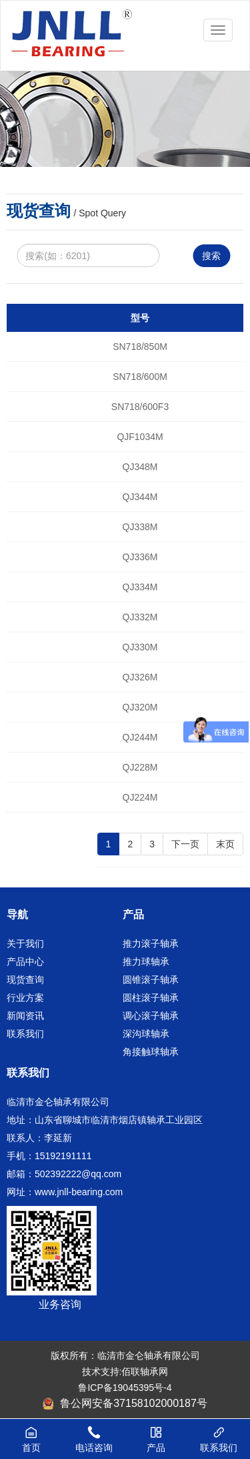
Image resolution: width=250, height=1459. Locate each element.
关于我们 (25, 943)
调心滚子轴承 (151, 1015)
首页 (31, 1432)
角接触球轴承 (151, 1051)
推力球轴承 (146, 961)
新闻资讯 (25, 1015)
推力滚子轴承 (151, 943)
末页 (225, 844)
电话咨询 (94, 1432)
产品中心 (25, 961)
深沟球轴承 (146, 1033)
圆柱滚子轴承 (151, 997)
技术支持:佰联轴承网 (125, 1371)
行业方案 (25, 997)
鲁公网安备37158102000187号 (125, 1403)
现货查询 (25, 979)
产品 (156, 1432)
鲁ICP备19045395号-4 (124, 1387)
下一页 (185, 844)
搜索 (211, 255)
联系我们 (25, 1033)
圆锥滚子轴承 (151, 979)
